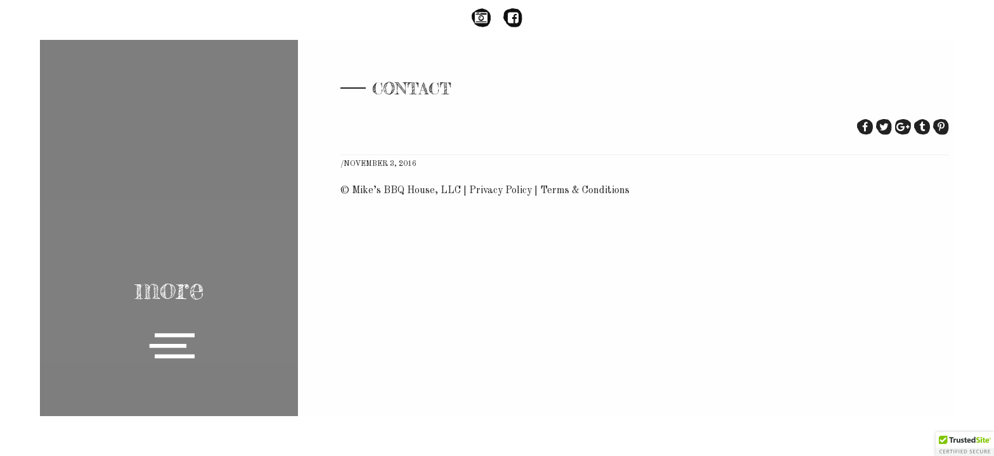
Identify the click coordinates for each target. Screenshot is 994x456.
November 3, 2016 (380, 164)
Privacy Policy (500, 191)
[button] (965, 444)
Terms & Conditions (584, 191)
